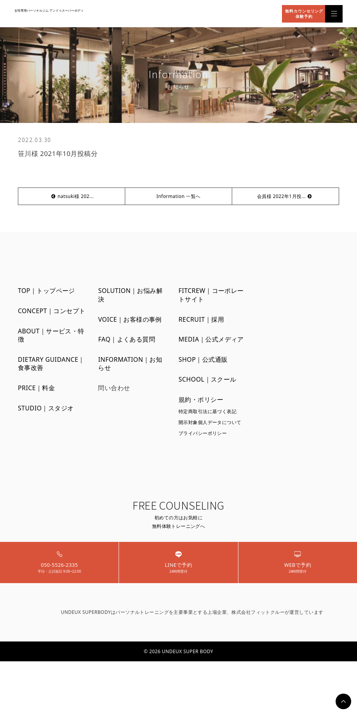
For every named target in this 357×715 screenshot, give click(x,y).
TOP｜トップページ (46, 291)
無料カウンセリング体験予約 (304, 13)
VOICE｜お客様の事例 (129, 319)
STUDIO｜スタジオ (46, 408)
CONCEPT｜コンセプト (52, 311)
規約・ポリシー (200, 400)
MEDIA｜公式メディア (211, 339)
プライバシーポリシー (202, 433)
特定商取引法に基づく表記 (207, 411)
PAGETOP (343, 701)
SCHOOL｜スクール (207, 379)
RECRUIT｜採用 (201, 319)
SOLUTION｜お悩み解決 (130, 295)
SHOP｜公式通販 (203, 360)
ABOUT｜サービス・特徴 (51, 335)
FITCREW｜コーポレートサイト (211, 295)
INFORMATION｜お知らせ (130, 364)
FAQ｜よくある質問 (126, 339)
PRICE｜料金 (36, 388)
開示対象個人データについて (209, 422)
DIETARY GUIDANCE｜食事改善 (51, 364)
